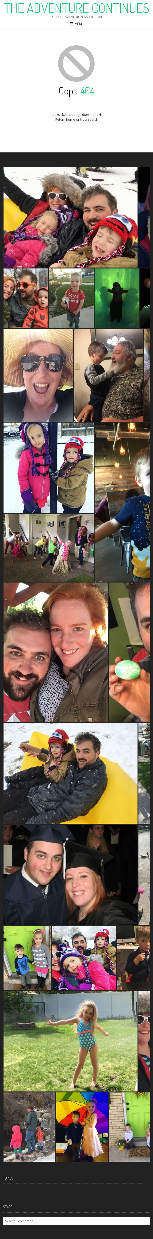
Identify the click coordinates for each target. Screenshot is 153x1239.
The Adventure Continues (76, 7)
